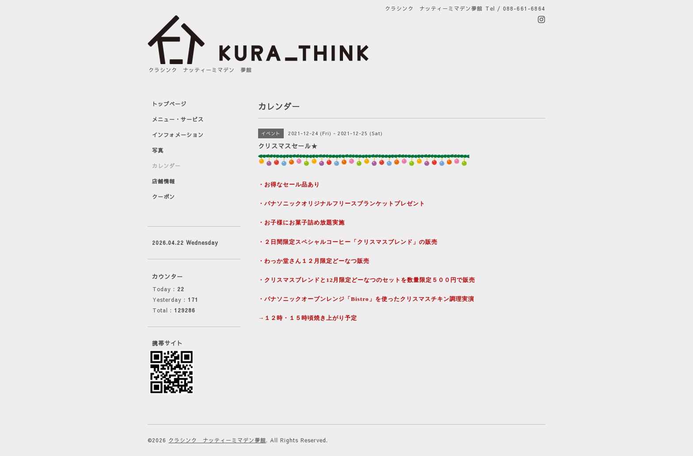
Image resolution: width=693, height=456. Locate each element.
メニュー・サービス (178, 119)
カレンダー (166, 165)
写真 (158, 150)
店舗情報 (163, 181)
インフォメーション (178, 134)
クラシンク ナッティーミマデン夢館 (217, 440)
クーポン (163, 196)
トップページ (169, 103)
